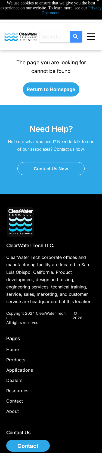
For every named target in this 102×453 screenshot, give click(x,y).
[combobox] (54, 37)
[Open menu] (91, 37)
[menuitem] (51, 352)
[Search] (76, 37)
